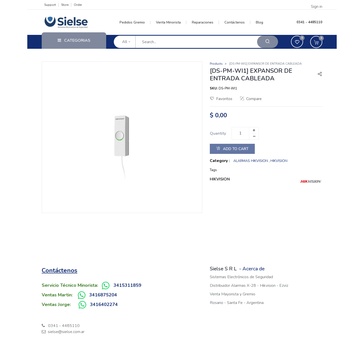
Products (216, 64)
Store (65, 5)
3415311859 (127, 285)
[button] (317, 74)
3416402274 (104, 304)
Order (78, 5)
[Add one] (254, 130)
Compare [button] (251, 98)
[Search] (267, 42)
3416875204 (103, 295)
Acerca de (253, 268)
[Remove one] (254, 136)
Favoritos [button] (221, 98)
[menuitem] (135, 22)
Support (50, 5)
